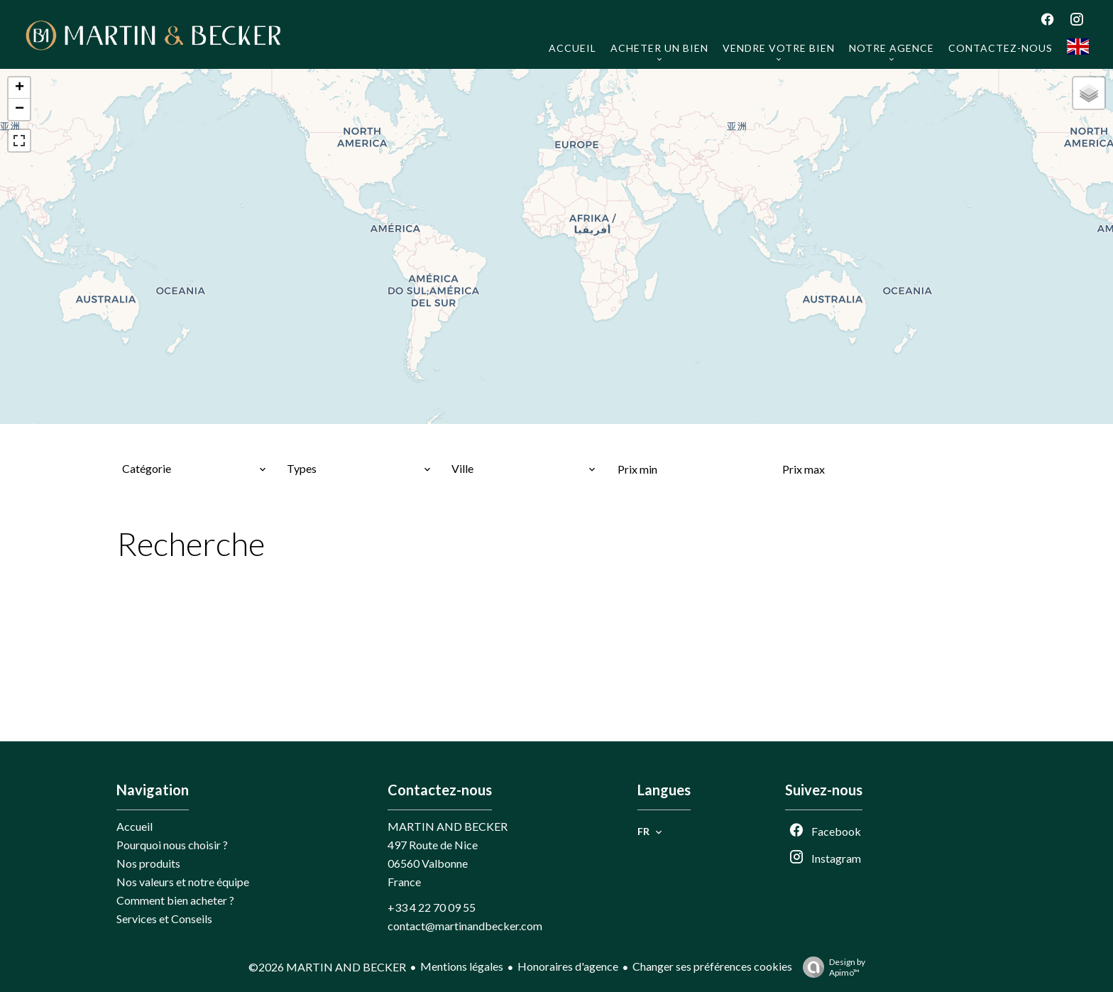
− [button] (19, 109)
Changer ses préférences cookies (712, 966)
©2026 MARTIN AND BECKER (327, 967)
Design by (830, 967)
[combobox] (194, 468)
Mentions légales (461, 966)
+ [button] (19, 88)
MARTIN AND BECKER (448, 826)
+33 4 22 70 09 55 (432, 907)
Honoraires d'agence (567, 966)
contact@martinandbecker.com (465, 925)
